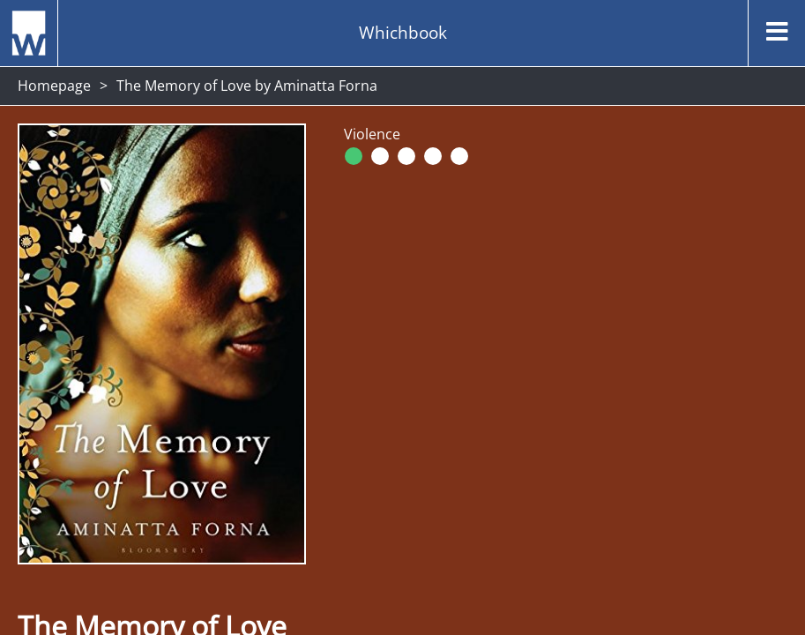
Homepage (54, 85)
